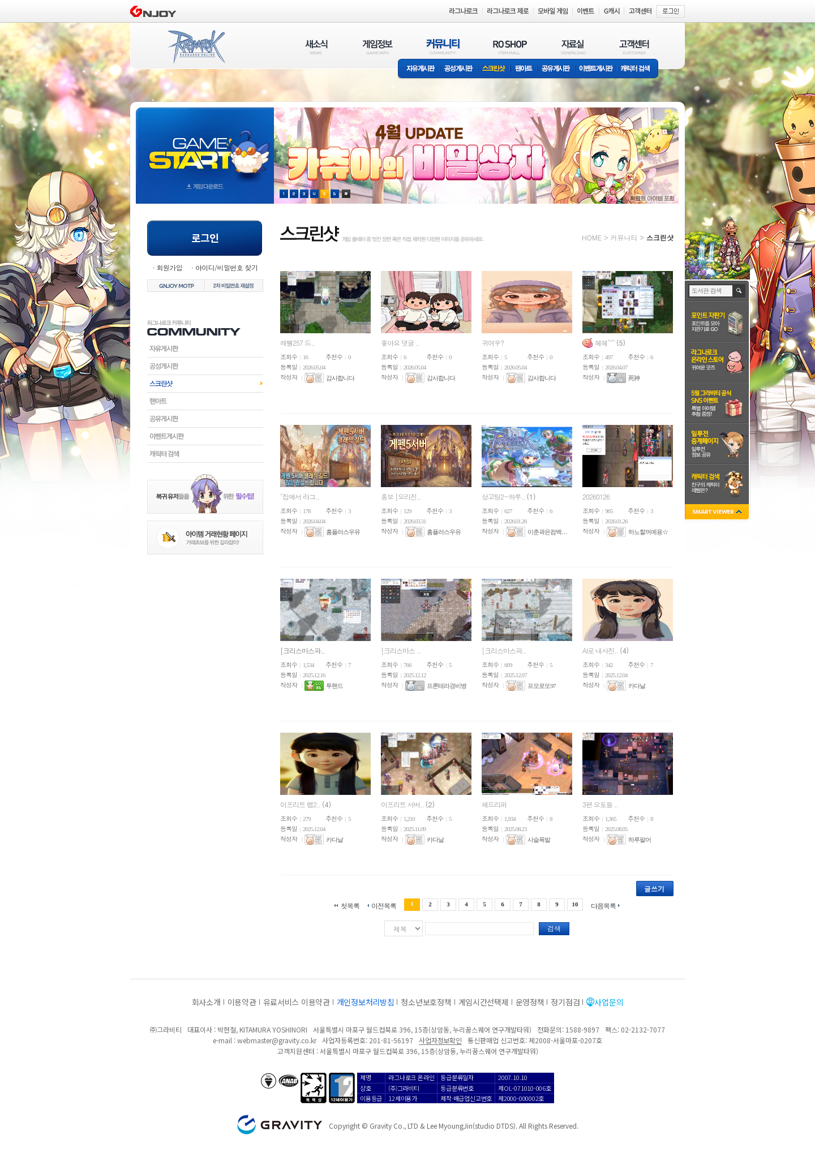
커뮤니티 (623, 237)
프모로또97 (541, 685)
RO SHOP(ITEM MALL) (510, 46)
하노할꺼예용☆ (648, 531)
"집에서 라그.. (299, 496)
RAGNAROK (196, 47)
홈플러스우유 (343, 531)
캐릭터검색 (205, 453)
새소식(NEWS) (316, 46)
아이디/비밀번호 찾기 (226, 267)
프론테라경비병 (446, 685)
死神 (634, 378)
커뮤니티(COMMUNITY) (443, 46)
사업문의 (608, 1002)
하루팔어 (639, 839)
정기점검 (565, 1002)
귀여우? (493, 342)
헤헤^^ (605, 342)
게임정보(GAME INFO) (377, 46)
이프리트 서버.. (403, 804)
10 (575, 904)
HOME (592, 237)
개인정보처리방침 (365, 1002)
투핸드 (334, 685)
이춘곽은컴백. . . (547, 531)
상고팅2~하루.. (504, 496)
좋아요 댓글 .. (400, 342)
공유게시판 (556, 69)
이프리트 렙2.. (301, 804)
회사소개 (206, 1002)
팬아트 (524, 69)
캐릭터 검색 (638, 69)
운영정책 (530, 1002)
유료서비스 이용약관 (296, 1002)
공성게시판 (459, 69)
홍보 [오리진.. (401, 496)
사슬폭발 (538, 839)
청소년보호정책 (426, 1002)
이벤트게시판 (596, 69)
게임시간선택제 (483, 1002)
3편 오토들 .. (600, 804)
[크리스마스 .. (401, 650)
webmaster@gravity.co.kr (276, 1040)
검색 (554, 928)
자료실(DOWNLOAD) (573, 46)
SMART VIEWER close (718, 513)
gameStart (205, 145)
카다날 (636, 685)
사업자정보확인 (440, 1040)
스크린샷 (494, 69)
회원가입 (169, 267)
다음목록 (603, 905)
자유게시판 (419, 69)
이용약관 (242, 1002)
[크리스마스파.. (302, 650)
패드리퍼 (494, 804)
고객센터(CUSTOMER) (634, 46)
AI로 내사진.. (601, 650)
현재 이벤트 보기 (346, 194)
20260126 (596, 496)
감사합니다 (340, 378)
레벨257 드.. (297, 342)
